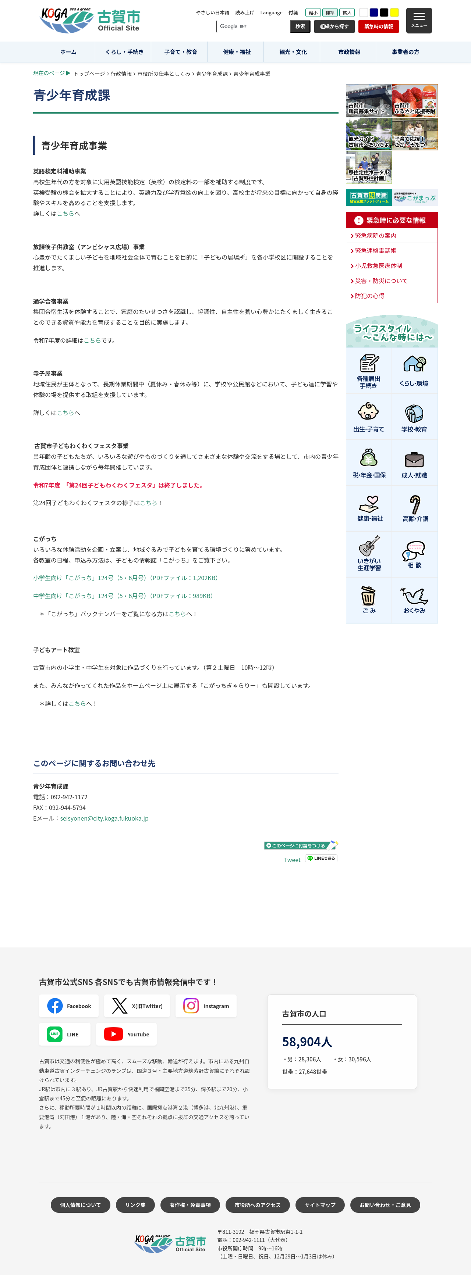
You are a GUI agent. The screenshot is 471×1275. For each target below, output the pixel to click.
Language (271, 12)
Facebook (68, 1005)
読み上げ (244, 12)
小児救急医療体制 (378, 265)
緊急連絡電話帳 (375, 250)
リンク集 (135, 1204)
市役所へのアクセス (258, 1204)
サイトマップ (320, 1204)
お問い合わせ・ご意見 (385, 1204)
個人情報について (80, 1204)
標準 (330, 12)
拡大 (347, 12)
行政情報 (121, 73)
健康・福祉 (237, 52)
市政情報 (349, 52)
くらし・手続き (124, 52)
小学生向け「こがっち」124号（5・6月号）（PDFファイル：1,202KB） (127, 577)
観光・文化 (293, 52)
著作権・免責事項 (190, 1204)
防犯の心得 (370, 295)
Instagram (206, 1005)
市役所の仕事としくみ (163, 73)
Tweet (292, 859)
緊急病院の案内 (375, 235)
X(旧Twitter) (137, 1005)
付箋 (293, 12)
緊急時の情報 (378, 26)
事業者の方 (405, 52)
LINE (62, 1034)
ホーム (68, 52)
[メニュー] (419, 20)
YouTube (126, 1034)
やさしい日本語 (212, 12)
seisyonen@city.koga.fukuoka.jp (104, 818)
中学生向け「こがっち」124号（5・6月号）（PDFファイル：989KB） (124, 595)
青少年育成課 (212, 73)
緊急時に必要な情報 (392, 220)
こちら (65, 213)
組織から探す (334, 26)
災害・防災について (381, 280)
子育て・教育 (180, 52)
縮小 (313, 12)
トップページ (89, 73)
